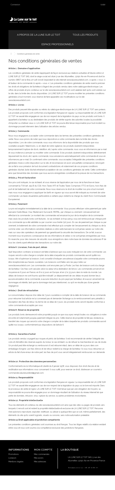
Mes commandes (41, 454)
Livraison (12, 458)
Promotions (13, 454)
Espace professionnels (57, 44)
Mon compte (43, 449)
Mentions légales (15, 461)
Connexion (17, 4)
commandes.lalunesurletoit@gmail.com (85, 479)
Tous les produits (85, 34)
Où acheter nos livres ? (18, 471)
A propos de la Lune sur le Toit (38, 34)
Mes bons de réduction (44, 471)
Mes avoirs (38, 458)
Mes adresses (40, 461)
